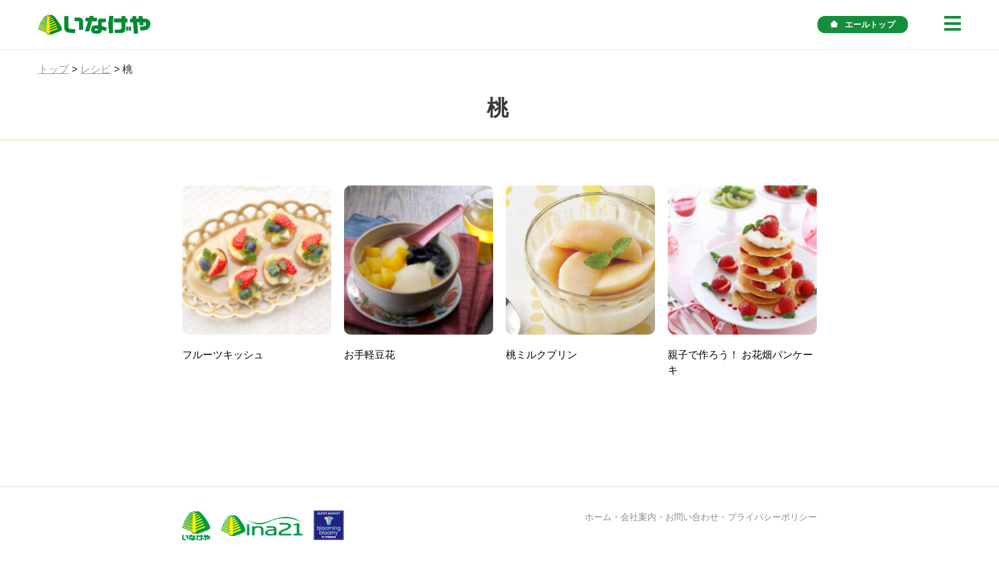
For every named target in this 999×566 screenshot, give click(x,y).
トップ (53, 69)
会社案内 (638, 517)
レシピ (95, 69)
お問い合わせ (692, 517)
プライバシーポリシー (772, 517)
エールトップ (862, 24)
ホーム (598, 517)
